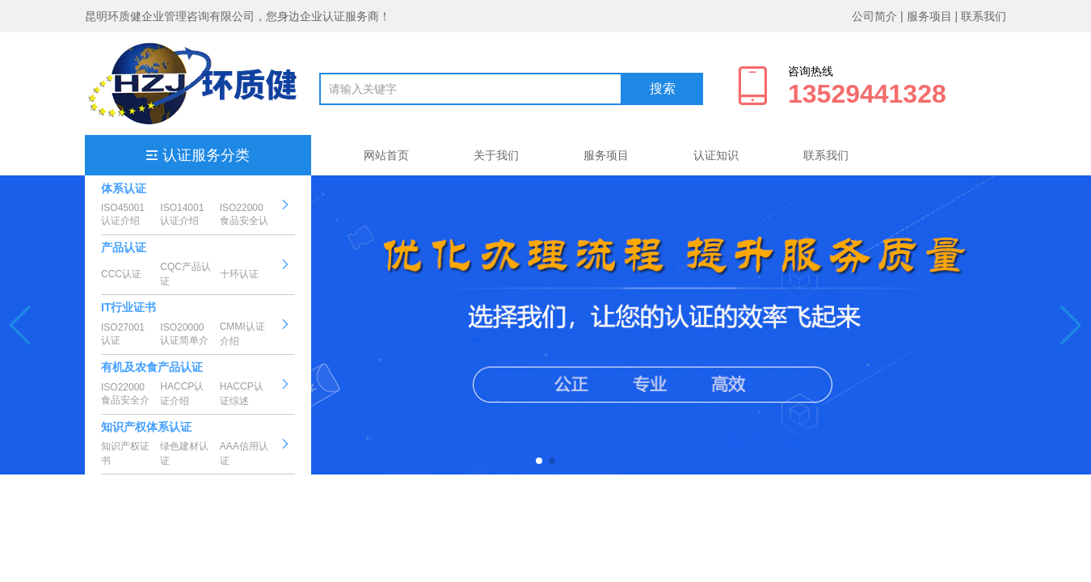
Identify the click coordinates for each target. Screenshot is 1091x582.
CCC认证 (121, 274)
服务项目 (929, 16)
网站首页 (386, 155)
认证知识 (716, 155)
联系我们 (983, 16)
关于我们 (496, 155)
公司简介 (874, 16)
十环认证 (239, 274)
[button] (20, 325)
